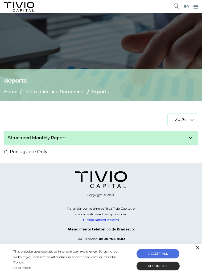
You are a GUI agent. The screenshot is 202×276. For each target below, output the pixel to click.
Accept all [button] (158, 253)
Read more (22, 268)
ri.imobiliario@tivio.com (101, 220)
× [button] (197, 248)
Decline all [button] (158, 266)
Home (10, 91)
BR (186, 6)
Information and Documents (54, 91)
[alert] (101, 259)
